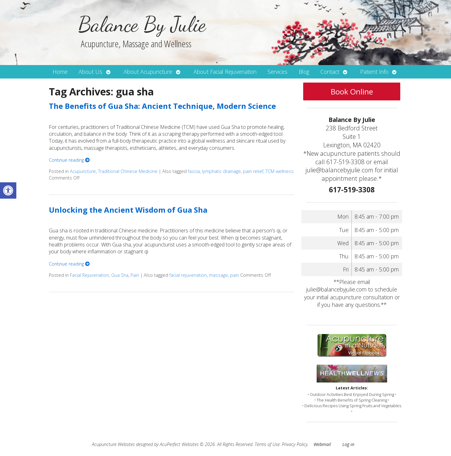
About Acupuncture (148, 71)
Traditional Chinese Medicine (128, 171)
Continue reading (69, 160)
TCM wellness (280, 171)
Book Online (352, 91)
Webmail (322, 444)
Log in (348, 444)
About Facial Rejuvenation (225, 71)
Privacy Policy (295, 444)
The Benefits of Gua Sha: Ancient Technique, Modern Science (162, 106)
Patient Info (374, 71)
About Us (90, 71)
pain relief (253, 171)
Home (60, 71)
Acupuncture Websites (113, 444)
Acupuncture (83, 171)
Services (277, 71)
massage (218, 275)
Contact (329, 71)
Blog (304, 71)
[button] (8, 190)
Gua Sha (119, 275)
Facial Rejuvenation (89, 275)
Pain (135, 275)
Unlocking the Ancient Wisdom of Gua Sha (128, 210)
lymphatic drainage (221, 171)
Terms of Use (267, 444)
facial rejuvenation (188, 275)
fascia (194, 171)
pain (234, 275)
